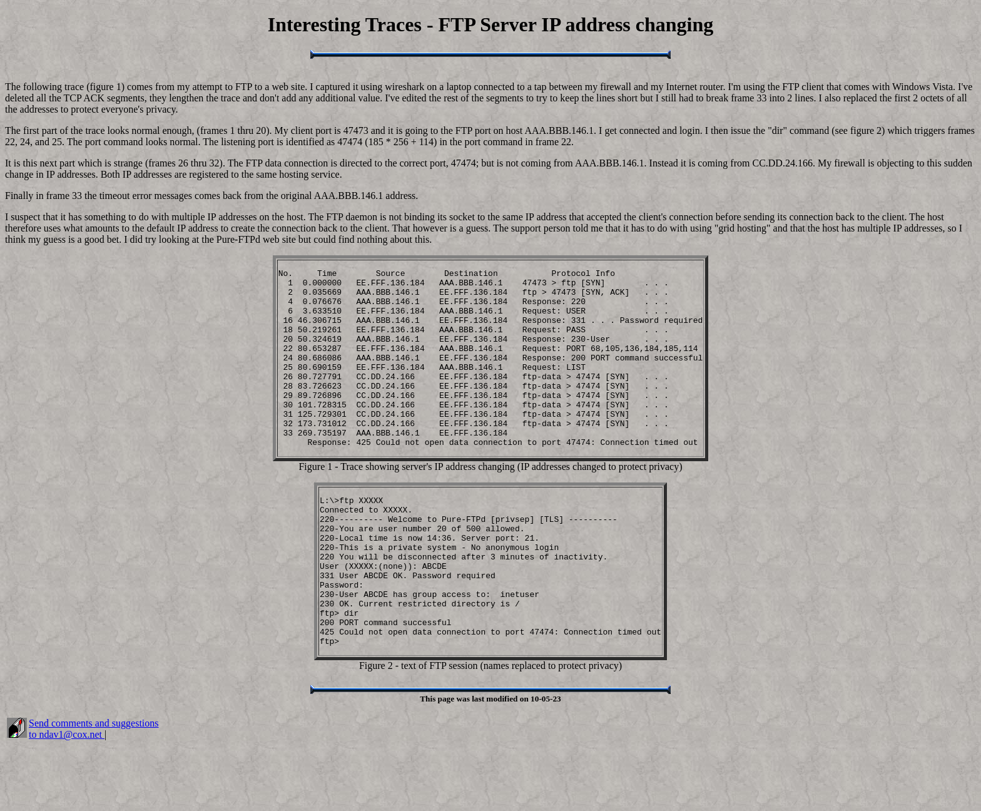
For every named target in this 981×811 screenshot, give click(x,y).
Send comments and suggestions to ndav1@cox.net (94, 794)
